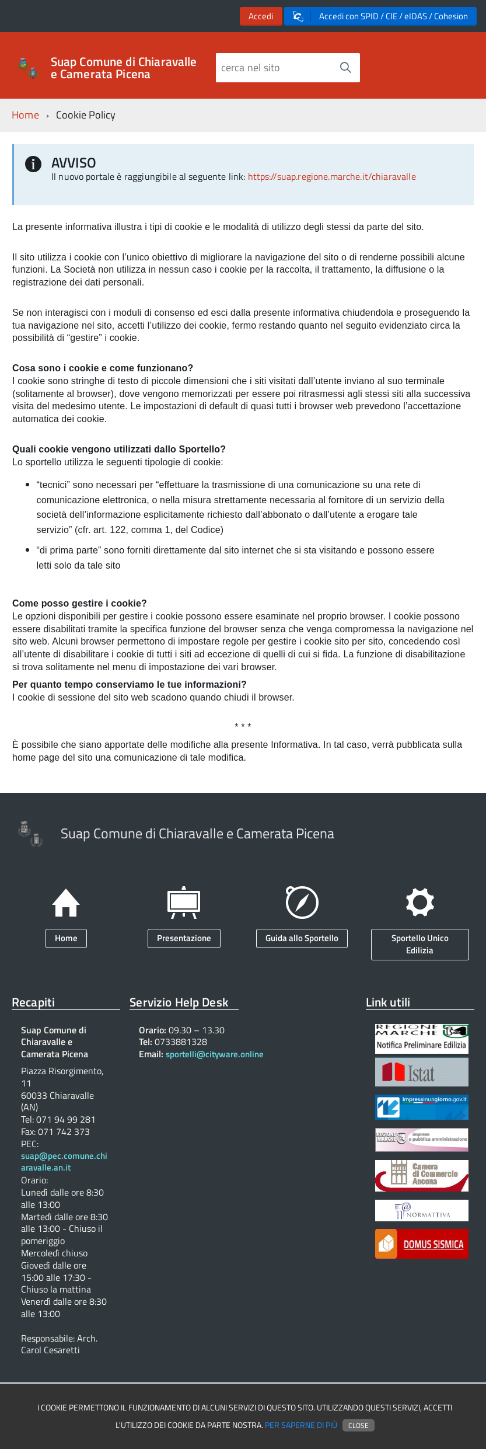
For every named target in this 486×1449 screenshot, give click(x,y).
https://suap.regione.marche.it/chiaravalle (332, 176)
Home (25, 115)
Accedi (261, 16)
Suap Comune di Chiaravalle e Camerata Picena (124, 67)
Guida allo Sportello (301, 938)
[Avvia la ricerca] (345, 67)
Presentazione (184, 938)
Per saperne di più (301, 1425)
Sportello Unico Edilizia (420, 944)
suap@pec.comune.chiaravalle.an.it (64, 1162)
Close (358, 1425)
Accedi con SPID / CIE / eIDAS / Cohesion (380, 16)
